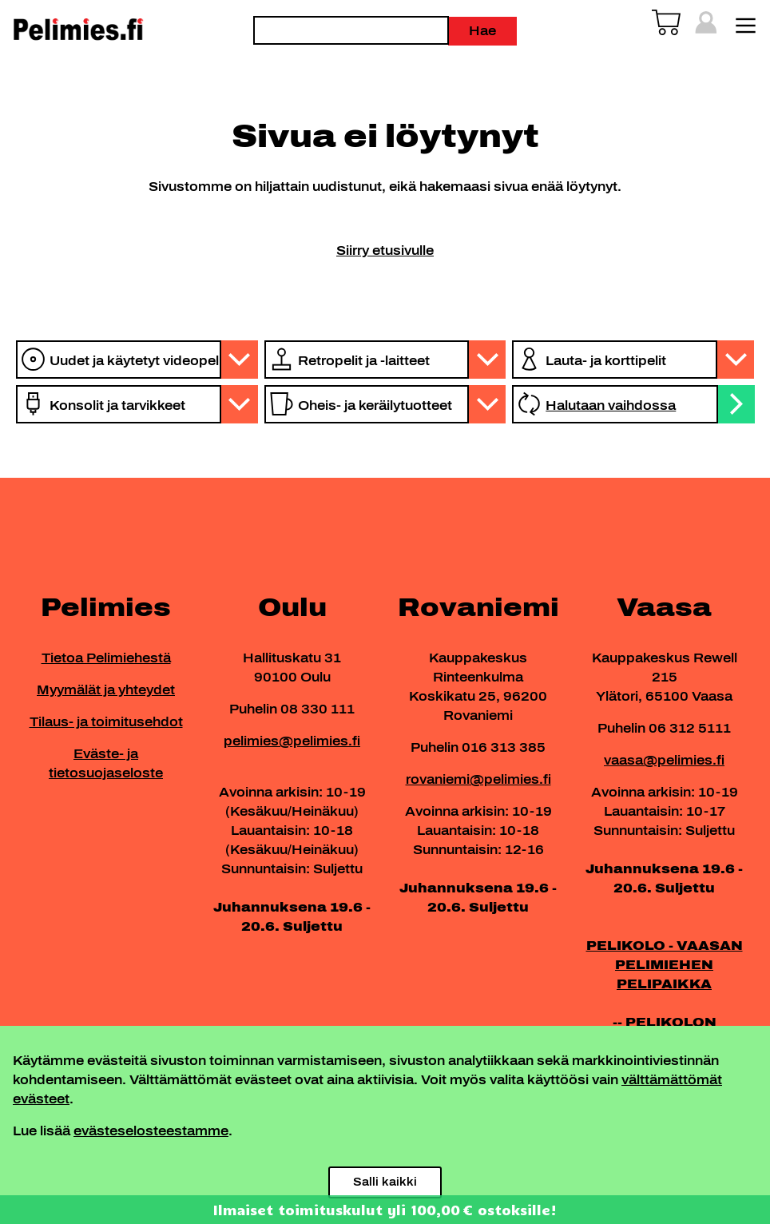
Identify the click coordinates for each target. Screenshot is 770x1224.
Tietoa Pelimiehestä (106, 658)
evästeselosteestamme (150, 1131)
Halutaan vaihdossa (611, 405)
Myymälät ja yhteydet (106, 690)
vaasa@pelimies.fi (664, 760)
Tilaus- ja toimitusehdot (106, 722)
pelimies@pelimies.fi (292, 741)
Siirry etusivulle (385, 250)
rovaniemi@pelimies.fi (478, 779)
